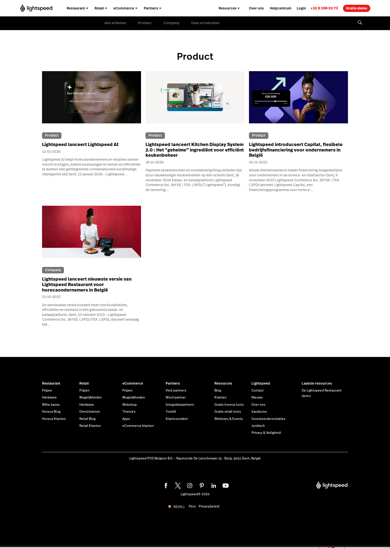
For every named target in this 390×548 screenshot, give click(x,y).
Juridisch (258, 426)
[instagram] (189, 484)
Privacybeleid (209, 506)
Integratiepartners (180, 404)
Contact (257, 390)
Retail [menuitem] (99, 8)
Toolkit (171, 411)
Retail (84, 383)
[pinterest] (200, 484)
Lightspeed (260, 383)
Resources (223, 383)
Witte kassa (50, 404)
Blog (217, 390)
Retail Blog (87, 419)
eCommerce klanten (138, 426)
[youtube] (224, 484)
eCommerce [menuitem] (123, 8)
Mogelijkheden (90, 397)
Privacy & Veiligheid (266, 433)
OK (332, 541)
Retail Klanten (90, 426)
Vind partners (176, 390)
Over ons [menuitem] (256, 8)
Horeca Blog (51, 411)
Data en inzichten (205, 22)
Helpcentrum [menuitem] (281, 8)
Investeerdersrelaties (268, 419)
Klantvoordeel (177, 419)
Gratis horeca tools (229, 404)
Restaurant (51, 383)
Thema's (129, 411)
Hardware (49, 397)
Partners (173, 383)
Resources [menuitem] (228, 8)
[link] (324, 8)
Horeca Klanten (54, 419)
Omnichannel (89, 411)
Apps (126, 419)
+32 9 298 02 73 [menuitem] (324, 8)
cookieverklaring (186, 539)
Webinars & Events (228, 419)
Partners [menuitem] (151, 8)
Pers (192, 506)
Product (144, 22)
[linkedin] (212, 484)
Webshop (129, 404)
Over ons (258, 404)
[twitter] (177, 484)
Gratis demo (356, 8)
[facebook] (165, 484)
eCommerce (132, 383)
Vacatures (259, 411)
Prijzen (47, 390)
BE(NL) (179, 506)
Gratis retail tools (227, 411)
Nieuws (257, 397)
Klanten (220, 397)
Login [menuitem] (301, 8)
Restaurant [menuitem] (76, 8)
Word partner (176, 397)
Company (171, 22)
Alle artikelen (115, 22)
